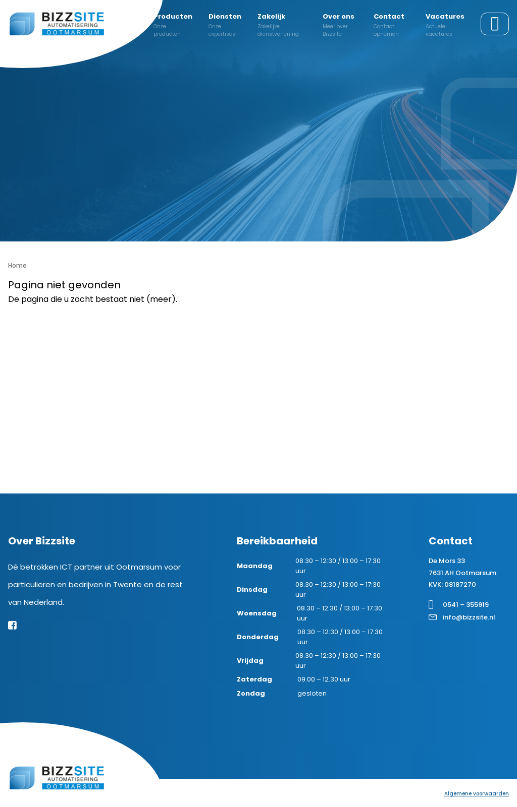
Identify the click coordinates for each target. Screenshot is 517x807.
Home (17, 265)
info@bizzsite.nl (469, 617)
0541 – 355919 (466, 604)
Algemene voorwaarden (476, 793)
